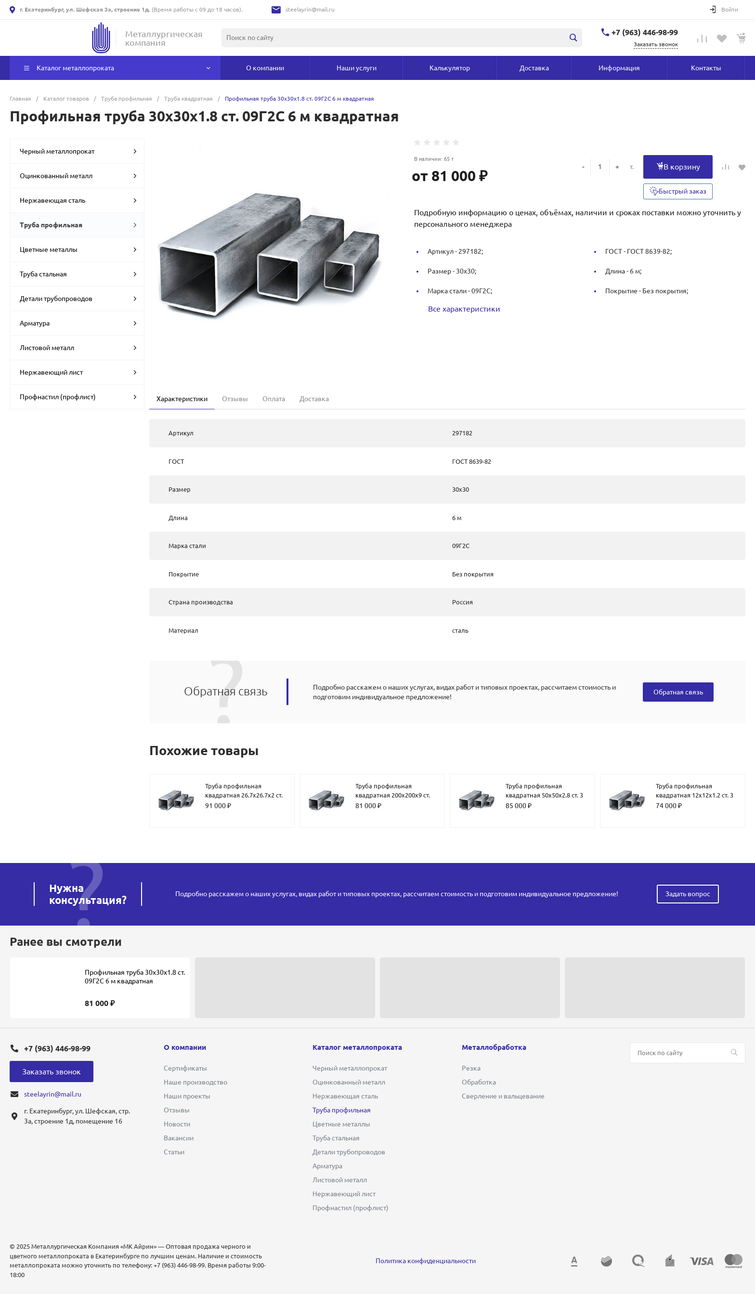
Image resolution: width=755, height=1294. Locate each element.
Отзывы (177, 1110)
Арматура (78, 323)
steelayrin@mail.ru (310, 9)
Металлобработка (494, 1047)
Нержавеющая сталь (78, 200)
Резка (471, 1068)
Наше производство (195, 1082)
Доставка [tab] (314, 399)
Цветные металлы (78, 249)
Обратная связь (678, 692)
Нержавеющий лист (78, 372)
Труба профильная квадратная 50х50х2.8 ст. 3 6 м (544, 795)
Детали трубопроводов (78, 298)
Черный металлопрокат (78, 151)
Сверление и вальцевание (503, 1096)
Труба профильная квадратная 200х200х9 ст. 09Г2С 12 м (392, 795)
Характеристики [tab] (182, 399)
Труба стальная (78, 274)
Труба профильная (78, 225)
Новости (177, 1124)
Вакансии (179, 1138)
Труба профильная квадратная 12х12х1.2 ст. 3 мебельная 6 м (694, 795)
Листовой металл (78, 347)
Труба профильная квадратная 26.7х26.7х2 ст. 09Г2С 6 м (244, 795)
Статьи (174, 1152)
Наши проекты (187, 1096)
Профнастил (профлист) (78, 396)
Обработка (479, 1082)
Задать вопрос (687, 894)
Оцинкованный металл (78, 175)
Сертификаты (185, 1068)
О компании (185, 1047)
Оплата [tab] (273, 399)
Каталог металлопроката (357, 1047)
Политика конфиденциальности (426, 1261)
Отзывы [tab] (235, 399)
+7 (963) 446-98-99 (645, 32)
